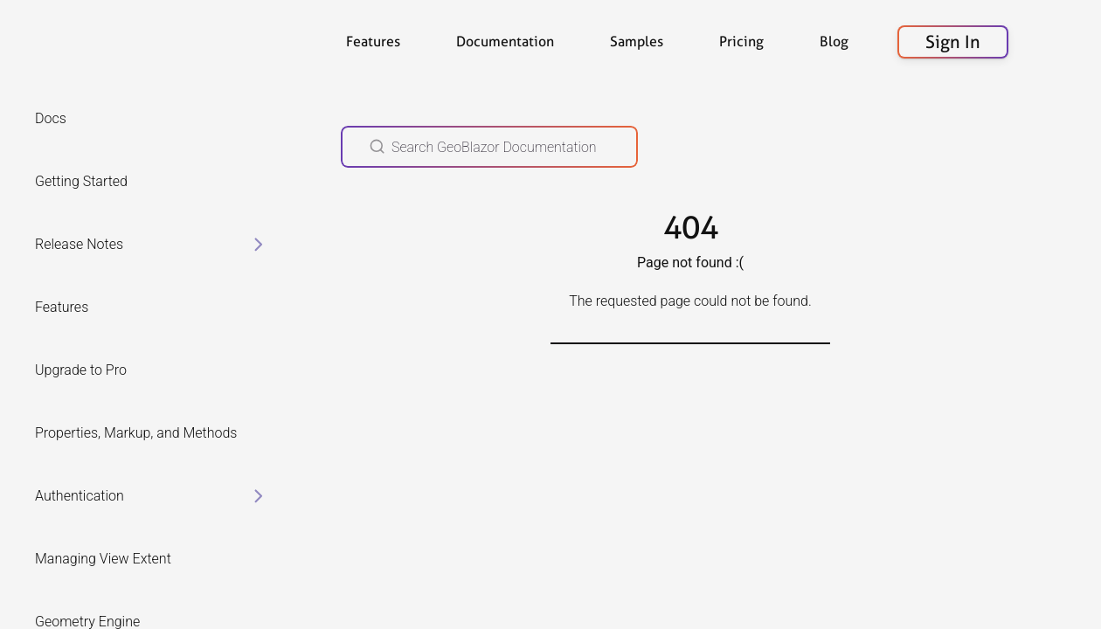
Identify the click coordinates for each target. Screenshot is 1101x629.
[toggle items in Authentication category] (259, 496)
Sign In (952, 41)
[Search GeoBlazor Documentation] (489, 147)
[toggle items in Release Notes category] (259, 245)
